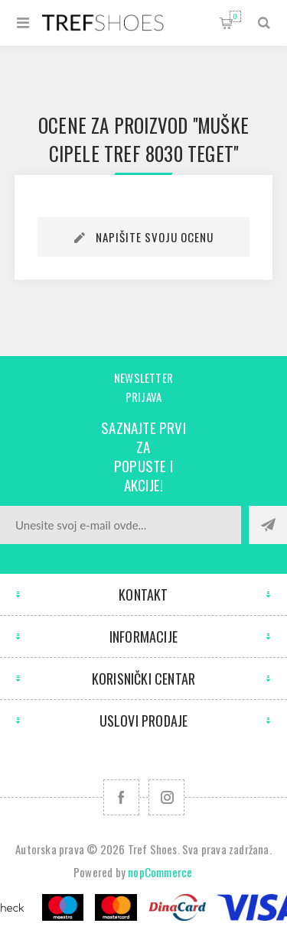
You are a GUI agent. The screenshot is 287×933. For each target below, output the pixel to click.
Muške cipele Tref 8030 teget (149, 139)
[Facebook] (121, 797)
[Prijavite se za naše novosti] (120, 525)
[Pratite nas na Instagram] (166, 797)
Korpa (235, 16)
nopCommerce (160, 871)
